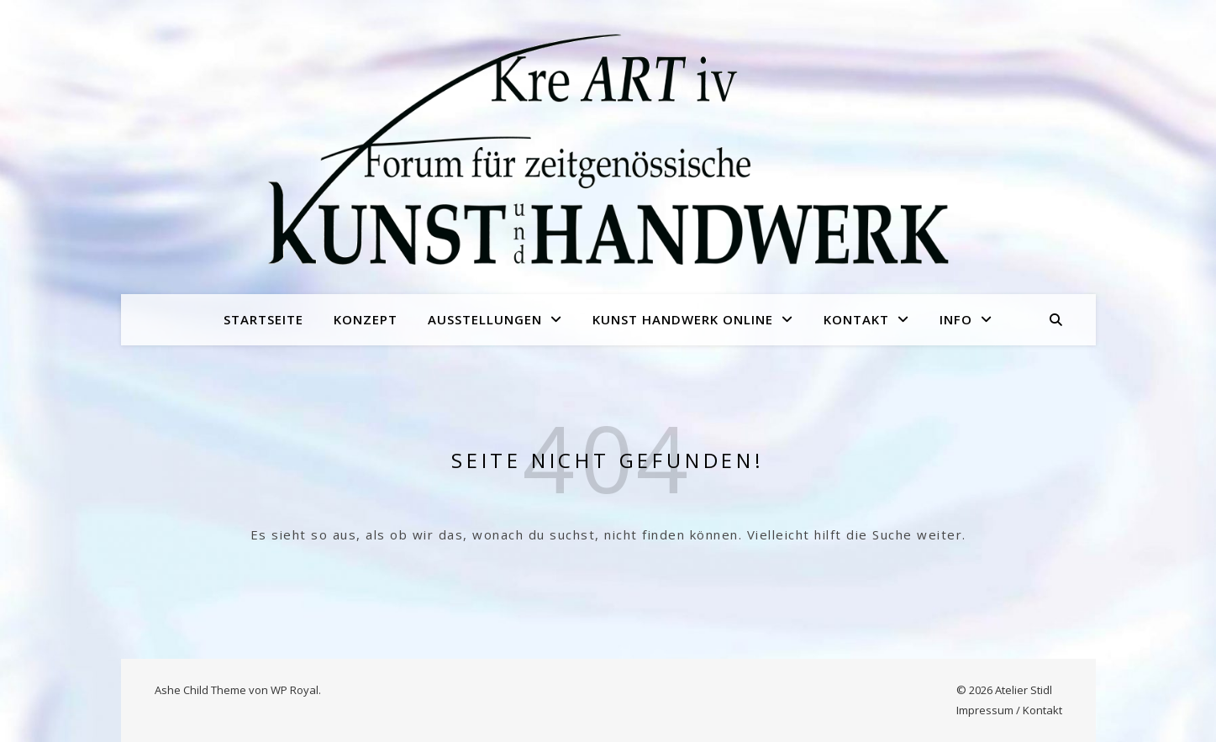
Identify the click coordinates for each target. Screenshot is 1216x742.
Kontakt (856, 319)
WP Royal (294, 689)
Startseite (263, 319)
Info (956, 319)
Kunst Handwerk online (682, 319)
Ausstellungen (485, 319)
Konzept (365, 319)
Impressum (984, 710)
